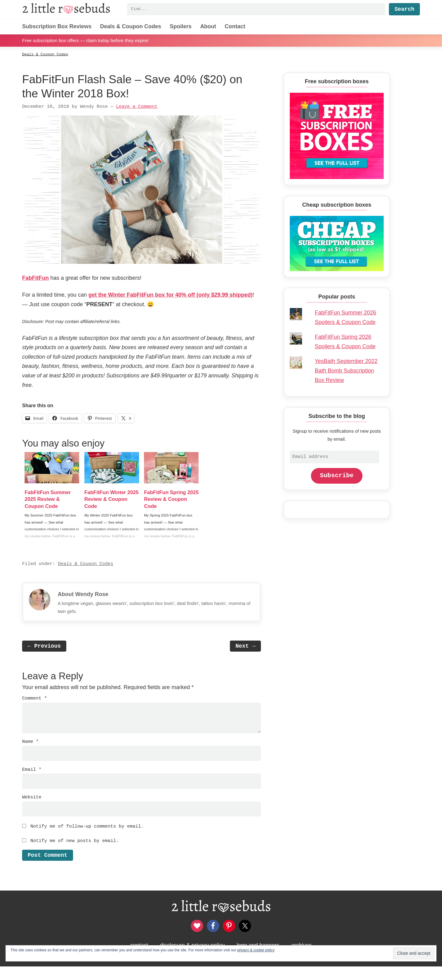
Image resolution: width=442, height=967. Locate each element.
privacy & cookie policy (255, 950)
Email (31, 770)
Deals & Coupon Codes (85, 564)
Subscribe (336, 475)
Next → (245, 647)
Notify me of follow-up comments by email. (87, 827)
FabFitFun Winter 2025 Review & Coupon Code (107, 499)
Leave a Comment (136, 106)
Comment (34, 699)
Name (30, 742)
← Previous (44, 647)
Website (31, 797)
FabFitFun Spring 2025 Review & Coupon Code (167, 499)
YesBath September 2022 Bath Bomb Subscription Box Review (346, 370)
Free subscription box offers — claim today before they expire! (85, 40)
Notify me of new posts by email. (74, 841)
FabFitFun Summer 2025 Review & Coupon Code (50, 499)
